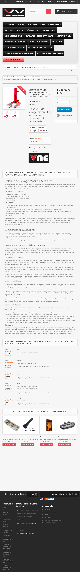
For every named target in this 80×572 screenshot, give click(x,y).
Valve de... (24, 437)
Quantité (59, 99)
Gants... (42, 437)
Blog (45, 67)
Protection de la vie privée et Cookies (7, 530)
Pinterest (43, 131)
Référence (32, 101)
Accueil (4, 507)
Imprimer (35, 151)
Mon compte (47, 506)
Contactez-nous (62, 1)
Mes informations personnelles (51, 520)
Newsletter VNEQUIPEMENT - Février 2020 (7, 546)
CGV (3, 517)
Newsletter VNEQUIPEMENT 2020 (7, 539)
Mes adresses (46, 517)
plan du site (71, 71)
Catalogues (11, 67)
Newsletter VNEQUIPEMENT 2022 (7, 561)
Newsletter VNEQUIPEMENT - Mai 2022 (7, 567)
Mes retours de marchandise (51, 512)
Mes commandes (47, 509)
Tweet (32, 127)
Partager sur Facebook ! (38, 148)
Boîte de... (6, 437)
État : (30, 104)
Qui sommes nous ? (31, 67)
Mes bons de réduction (49, 523)
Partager (41, 127)
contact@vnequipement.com (25, 533)
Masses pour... (63, 437)
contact (64, 71)
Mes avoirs (45, 514)
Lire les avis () (34, 141)
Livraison (5, 510)
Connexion (72, 1)
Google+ (33, 131)
